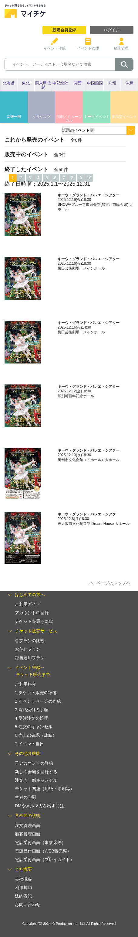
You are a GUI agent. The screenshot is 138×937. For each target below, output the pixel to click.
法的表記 (23, 896)
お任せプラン (27, 649)
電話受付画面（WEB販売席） (43, 851)
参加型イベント (124, 117)
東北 (26, 83)
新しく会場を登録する (36, 771)
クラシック (41, 117)
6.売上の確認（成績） (36, 735)
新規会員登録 (64, 30)
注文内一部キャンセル (36, 780)
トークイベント (96, 117)
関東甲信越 (43, 85)
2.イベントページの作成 (38, 701)
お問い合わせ (27, 904)
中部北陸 (60, 83)
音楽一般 (14, 117)
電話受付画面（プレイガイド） (44, 859)
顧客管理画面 (27, 834)
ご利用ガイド (27, 604)
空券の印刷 (25, 797)
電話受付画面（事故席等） (40, 842)
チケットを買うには (34, 621)
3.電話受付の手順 (31, 709)
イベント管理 (88, 46)
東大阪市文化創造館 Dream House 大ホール (95, 524)
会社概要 (23, 879)
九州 (112, 83)
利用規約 (23, 887)
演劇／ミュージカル (69, 118)
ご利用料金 (25, 684)
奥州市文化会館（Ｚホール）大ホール (88, 460)
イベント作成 (55, 46)
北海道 (9, 83)
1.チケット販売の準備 (36, 692)
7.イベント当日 (29, 743)
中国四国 (95, 83)
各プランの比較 (30, 640)
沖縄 (129, 83)
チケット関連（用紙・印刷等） (44, 788)
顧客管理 (121, 46)
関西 (78, 83)
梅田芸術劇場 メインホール (81, 268)
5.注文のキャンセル (33, 726)
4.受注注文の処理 (31, 718)
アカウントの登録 (32, 612)
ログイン (111, 30)
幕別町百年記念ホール (76, 396)
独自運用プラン (30, 657)
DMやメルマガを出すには (39, 805)
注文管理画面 (27, 825)
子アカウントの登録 (34, 763)
